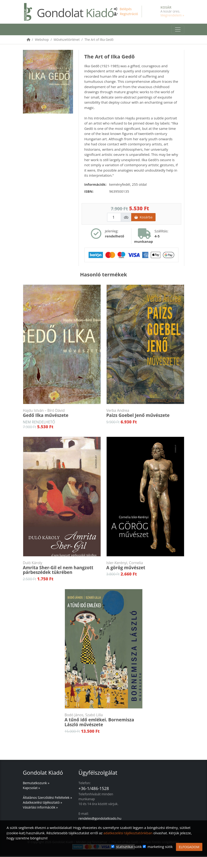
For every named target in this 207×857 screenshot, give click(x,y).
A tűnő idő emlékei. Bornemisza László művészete (104, 721)
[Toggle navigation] (177, 30)
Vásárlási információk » (40, 808)
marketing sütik (159, 846)
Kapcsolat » (31, 789)
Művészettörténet (67, 40)
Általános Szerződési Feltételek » (47, 798)
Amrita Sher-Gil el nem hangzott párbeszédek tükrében (62, 568)
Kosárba (143, 218)
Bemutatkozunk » (36, 784)
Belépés (126, 9)
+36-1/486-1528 (94, 789)
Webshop (42, 40)
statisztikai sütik (129, 846)
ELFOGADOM (189, 847)
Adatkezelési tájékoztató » (42, 803)
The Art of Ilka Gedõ (99, 40)
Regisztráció (129, 14)
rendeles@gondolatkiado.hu (100, 819)
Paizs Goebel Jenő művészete (145, 414)
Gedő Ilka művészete (62, 414)
